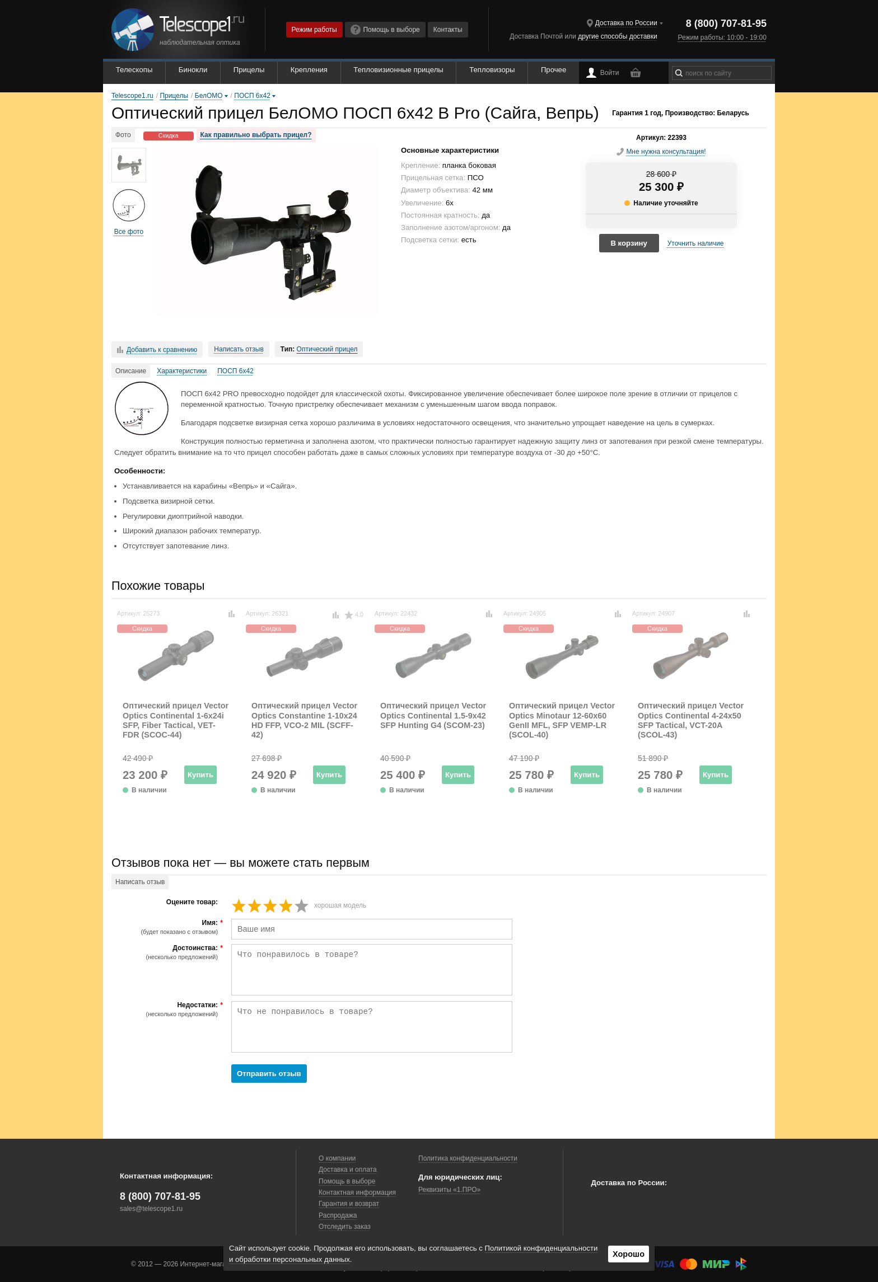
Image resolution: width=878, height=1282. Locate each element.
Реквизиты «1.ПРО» (449, 1190)
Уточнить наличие (695, 243)
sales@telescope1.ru (151, 1209)
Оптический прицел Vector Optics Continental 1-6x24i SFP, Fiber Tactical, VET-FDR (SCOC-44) (175, 720)
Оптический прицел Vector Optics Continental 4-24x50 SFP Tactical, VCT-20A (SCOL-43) (691, 720)
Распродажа (338, 1215)
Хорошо (629, 1254)
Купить (200, 775)
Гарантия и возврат (349, 1204)
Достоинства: (166, 952)
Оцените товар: (192, 902)
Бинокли (193, 69)
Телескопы (134, 69)
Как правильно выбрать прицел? (256, 135)
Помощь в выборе (385, 30)
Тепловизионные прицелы (398, 69)
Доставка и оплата (348, 1169)
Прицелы (249, 69)
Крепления (309, 69)
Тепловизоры (492, 69)
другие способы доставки (617, 36)
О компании (337, 1158)
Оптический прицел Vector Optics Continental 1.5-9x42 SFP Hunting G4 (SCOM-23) (433, 715)
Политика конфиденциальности (467, 1158)
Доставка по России (626, 23)
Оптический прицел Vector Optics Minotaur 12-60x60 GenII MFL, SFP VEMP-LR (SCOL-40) (562, 720)
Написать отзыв (238, 349)
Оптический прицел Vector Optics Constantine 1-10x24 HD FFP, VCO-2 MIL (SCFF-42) (304, 720)
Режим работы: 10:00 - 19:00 (722, 37)
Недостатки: (166, 1009)
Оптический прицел (327, 349)
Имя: (166, 927)
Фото (123, 135)
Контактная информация (357, 1192)
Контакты (448, 30)
